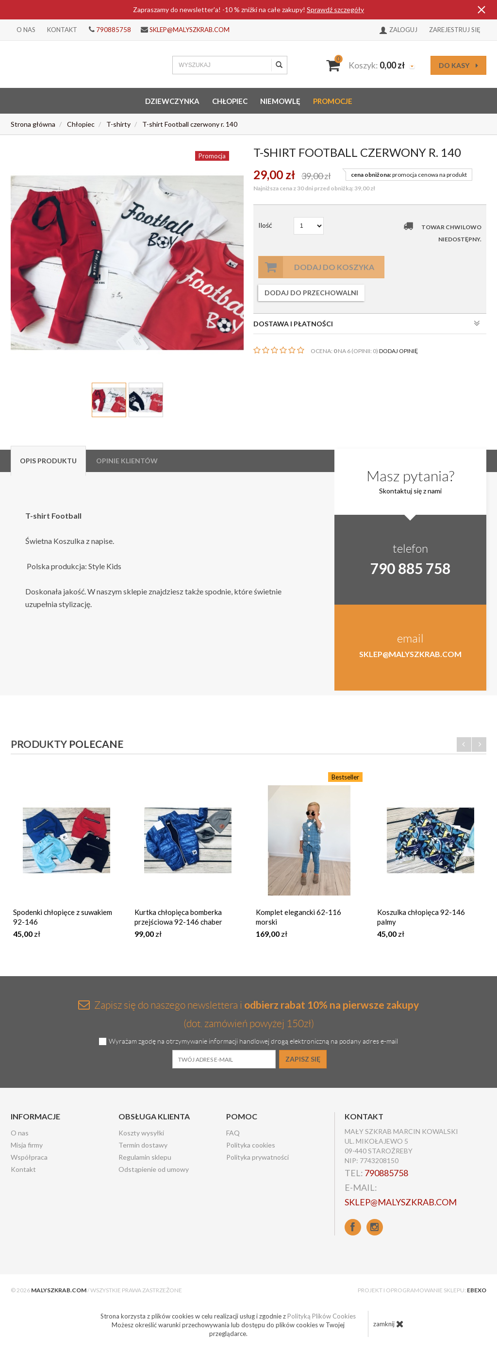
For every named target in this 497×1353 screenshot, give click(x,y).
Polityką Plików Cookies (321, 1316)
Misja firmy (27, 1145)
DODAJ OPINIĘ (398, 351)
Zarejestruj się (454, 30)
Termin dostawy (142, 1145)
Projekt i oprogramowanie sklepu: (422, 1290)
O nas (26, 30)
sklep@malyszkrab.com (189, 30)
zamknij (388, 1324)
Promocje (332, 101)
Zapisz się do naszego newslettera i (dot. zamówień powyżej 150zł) (248, 1013)
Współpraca (29, 1157)
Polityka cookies (250, 1145)
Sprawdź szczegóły (335, 9)
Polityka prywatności (257, 1157)
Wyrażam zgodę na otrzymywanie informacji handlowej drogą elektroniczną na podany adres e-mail (253, 1041)
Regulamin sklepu (144, 1157)
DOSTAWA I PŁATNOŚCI (366, 323)
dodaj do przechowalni (311, 292)
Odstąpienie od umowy (153, 1169)
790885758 (113, 30)
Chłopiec (230, 101)
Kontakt (62, 30)
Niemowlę (280, 101)
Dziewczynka (172, 101)
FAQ (233, 1133)
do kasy (458, 65)
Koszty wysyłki (141, 1133)
